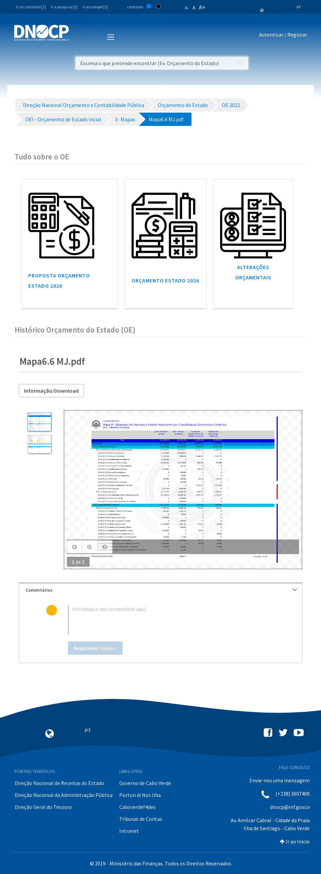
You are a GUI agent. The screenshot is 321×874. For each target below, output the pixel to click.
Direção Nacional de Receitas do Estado (59, 783)
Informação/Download (51, 390)
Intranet (129, 830)
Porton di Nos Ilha (140, 795)
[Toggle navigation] (78, 35)
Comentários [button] (161, 590)
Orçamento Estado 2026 (165, 280)
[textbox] (171, 620)
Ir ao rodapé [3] (95, 6)
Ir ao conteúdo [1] (31, 6)
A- (187, 8)
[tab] (160, 590)
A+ (202, 7)
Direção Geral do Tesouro (43, 807)
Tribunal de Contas (140, 819)
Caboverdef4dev (137, 807)
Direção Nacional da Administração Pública (64, 795)
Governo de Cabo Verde (145, 783)
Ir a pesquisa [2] (64, 6)
